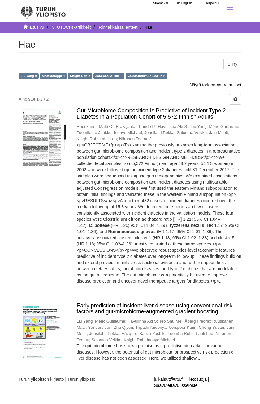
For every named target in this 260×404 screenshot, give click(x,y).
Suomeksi (160, 3)
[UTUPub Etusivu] (43, 11)
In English (184, 3)
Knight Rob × (80, 76)
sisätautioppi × (53, 76)
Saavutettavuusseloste (176, 385)
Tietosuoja (197, 379)
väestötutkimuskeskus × (146, 76)
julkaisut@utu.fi (169, 379)
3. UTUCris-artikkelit (71, 27)
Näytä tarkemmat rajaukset (215, 84)
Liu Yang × (28, 76)
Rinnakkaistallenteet (118, 27)
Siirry (232, 64)
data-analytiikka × (109, 76)
